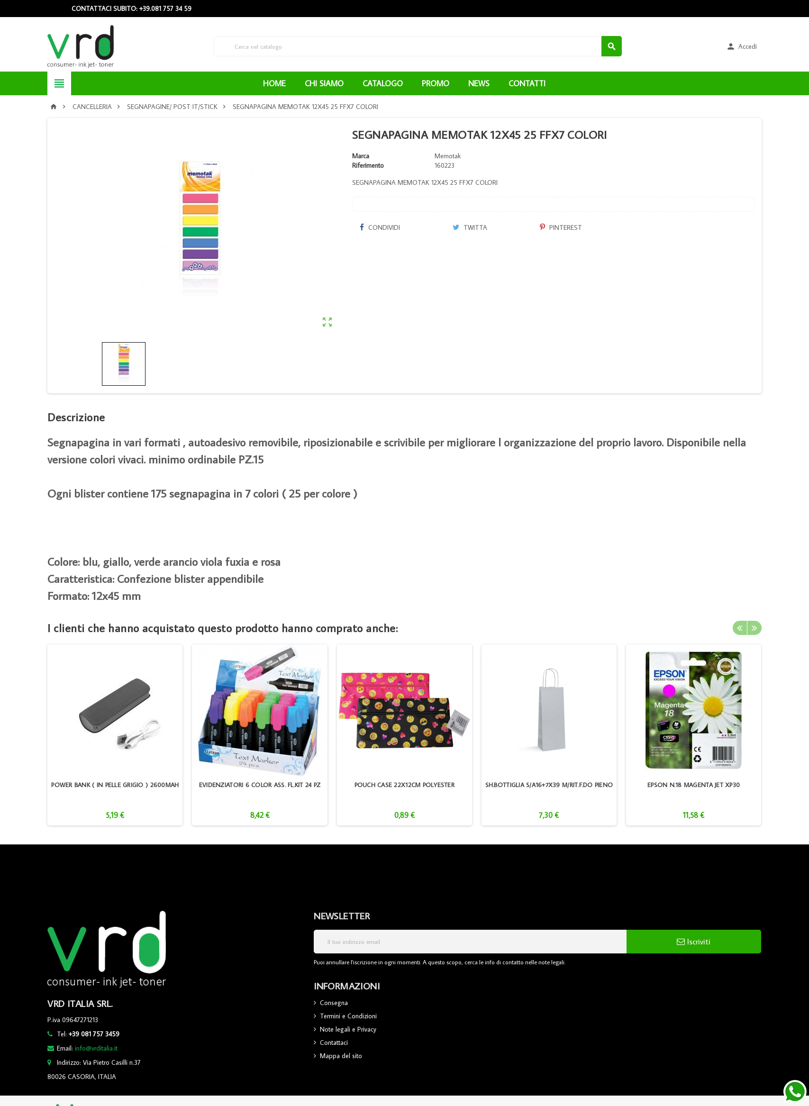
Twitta (470, 227)
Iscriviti (693, 941)
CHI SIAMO (324, 83)
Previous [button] (740, 628)
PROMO (435, 83)
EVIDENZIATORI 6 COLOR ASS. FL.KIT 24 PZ (259, 784)
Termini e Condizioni (348, 1016)
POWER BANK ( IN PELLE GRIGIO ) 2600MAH (115, 784)
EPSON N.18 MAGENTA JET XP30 (693, 784)
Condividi (379, 227)
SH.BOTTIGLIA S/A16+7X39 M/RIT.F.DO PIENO (549, 784)
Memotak (448, 156)
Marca (360, 156)
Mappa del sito (341, 1056)
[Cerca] (418, 46)
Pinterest (561, 227)
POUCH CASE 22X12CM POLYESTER (404, 784)
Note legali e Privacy (348, 1029)
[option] (115, 734)
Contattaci (334, 1042)
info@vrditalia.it (96, 1048)
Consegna (334, 1002)
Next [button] (754, 628)
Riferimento (368, 165)
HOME (274, 83)
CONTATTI (527, 83)
